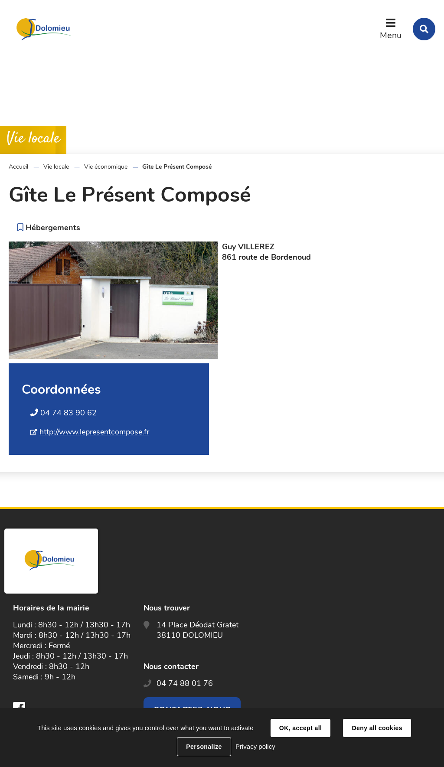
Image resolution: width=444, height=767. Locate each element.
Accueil (18, 167)
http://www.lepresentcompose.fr (94, 432)
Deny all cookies (377, 728)
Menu (391, 35)
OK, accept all (300, 728)
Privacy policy (255, 746)
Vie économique (105, 167)
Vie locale (56, 167)
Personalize (204, 746)
